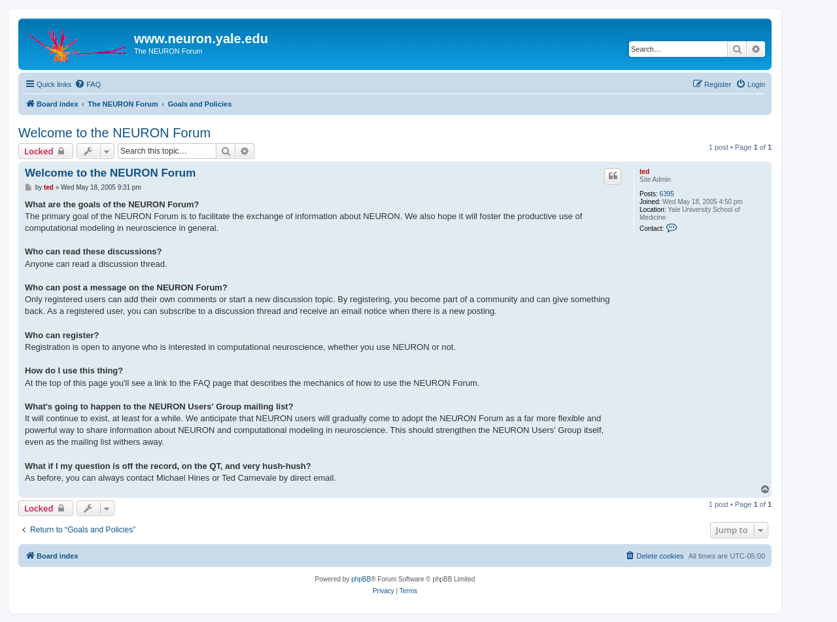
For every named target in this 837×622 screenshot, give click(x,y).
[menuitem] (88, 84)
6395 (667, 194)
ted (644, 171)
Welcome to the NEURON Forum (114, 133)
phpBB (361, 579)
